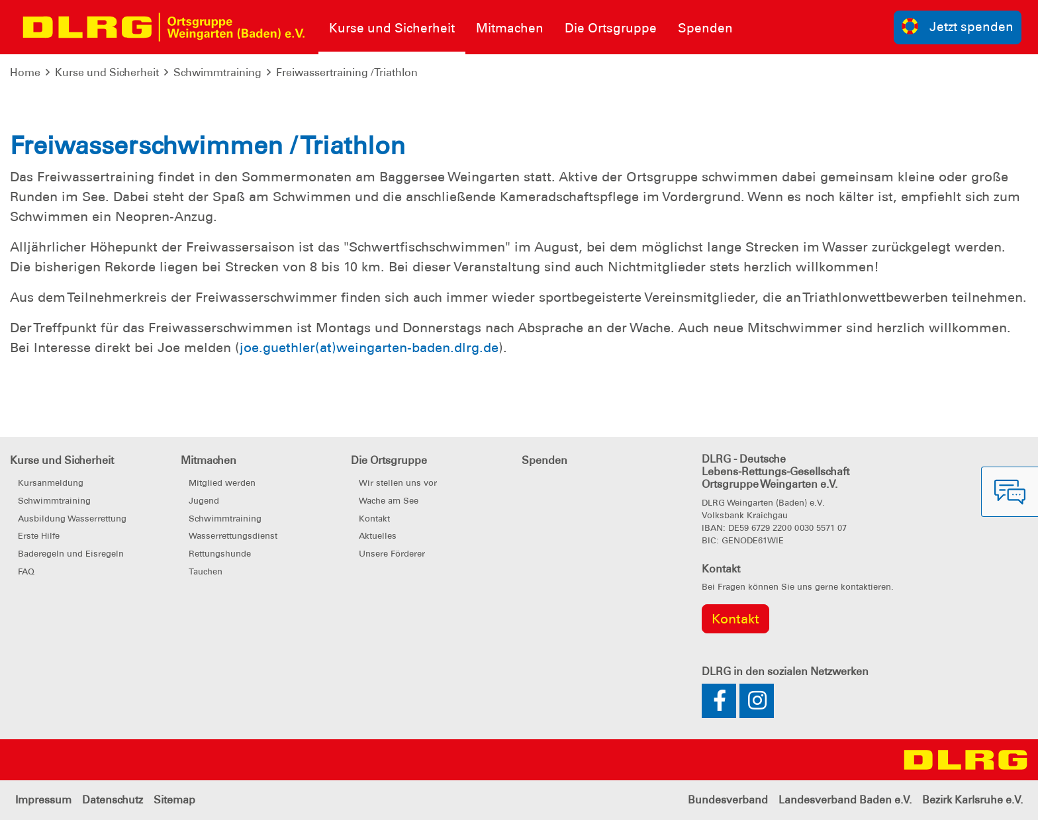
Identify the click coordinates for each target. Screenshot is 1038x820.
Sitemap (174, 800)
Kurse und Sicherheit (107, 72)
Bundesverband (728, 800)
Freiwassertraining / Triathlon (347, 72)
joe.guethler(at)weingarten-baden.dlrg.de (369, 347)
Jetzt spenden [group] (958, 26)
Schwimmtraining (217, 72)
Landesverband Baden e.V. (845, 800)
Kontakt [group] (735, 619)
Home (25, 72)
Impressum (43, 800)
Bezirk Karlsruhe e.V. (972, 800)
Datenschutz (112, 800)
